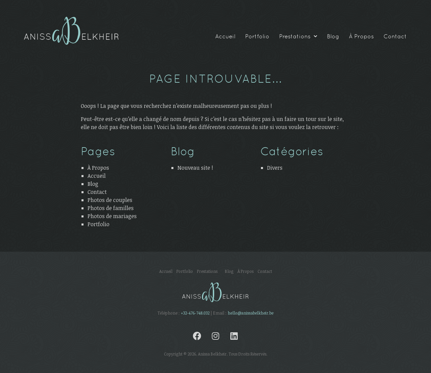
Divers (275, 167)
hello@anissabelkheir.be (250, 313)
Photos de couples (110, 200)
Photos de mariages (112, 216)
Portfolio (257, 36)
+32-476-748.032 (195, 313)
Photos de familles (111, 208)
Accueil (225, 36)
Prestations (298, 36)
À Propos (361, 36)
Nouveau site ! (195, 167)
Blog (333, 36)
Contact (395, 36)
